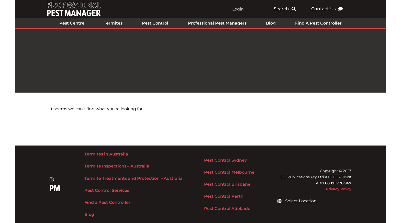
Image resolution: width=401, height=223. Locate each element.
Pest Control (155, 23)
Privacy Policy (338, 189)
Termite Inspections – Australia (116, 166)
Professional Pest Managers (217, 23)
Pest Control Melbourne (229, 172)
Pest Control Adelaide (227, 208)
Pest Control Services (106, 190)
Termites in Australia (106, 154)
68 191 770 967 (338, 183)
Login (238, 9)
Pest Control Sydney (225, 160)
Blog (271, 23)
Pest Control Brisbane (227, 184)
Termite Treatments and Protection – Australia (133, 178)
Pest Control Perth (223, 196)
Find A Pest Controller (318, 23)
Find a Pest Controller (107, 202)
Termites (113, 23)
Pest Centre (71, 23)
